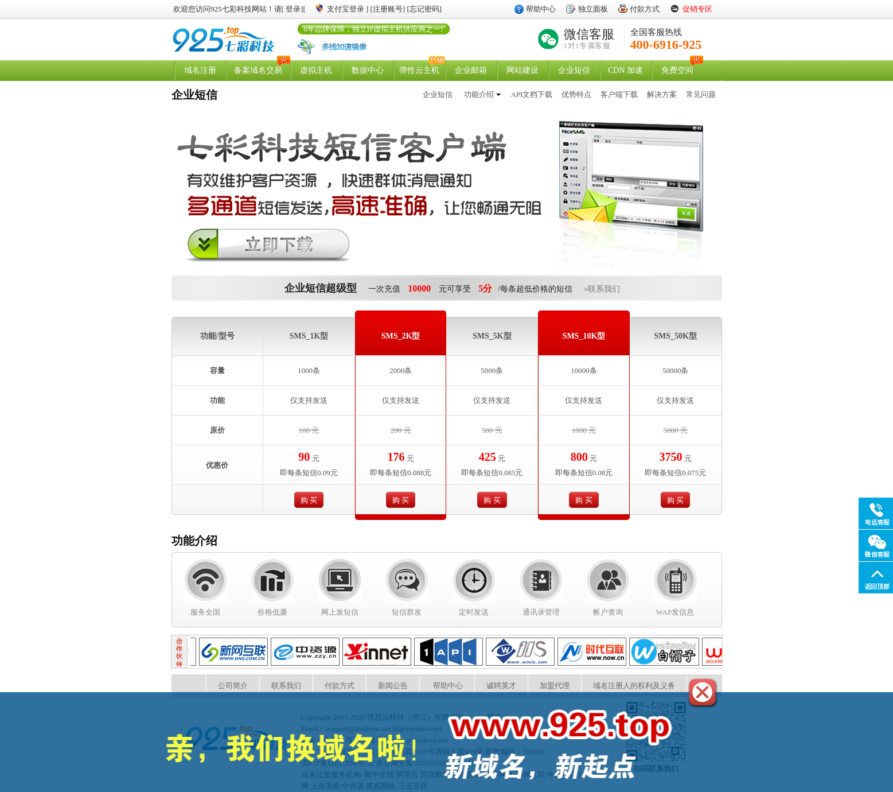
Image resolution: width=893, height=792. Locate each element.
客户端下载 (619, 94)
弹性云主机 (419, 70)
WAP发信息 (675, 612)
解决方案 (662, 94)
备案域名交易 (258, 70)
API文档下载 (532, 94)
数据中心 (368, 70)
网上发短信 (339, 612)
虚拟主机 (316, 70)
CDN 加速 (625, 70)
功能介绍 (479, 94)
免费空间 (677, 70)
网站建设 (522, 70)
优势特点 (576, 94)
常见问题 (701, 94)
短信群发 (407, 612)
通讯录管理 (541, 612)
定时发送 (474, 612)
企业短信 (574, 70)
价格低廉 (272, 612)
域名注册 (200, 70)
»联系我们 (602, 289)
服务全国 (205, 612)
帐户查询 (608, 612)
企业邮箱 (471, 70)
